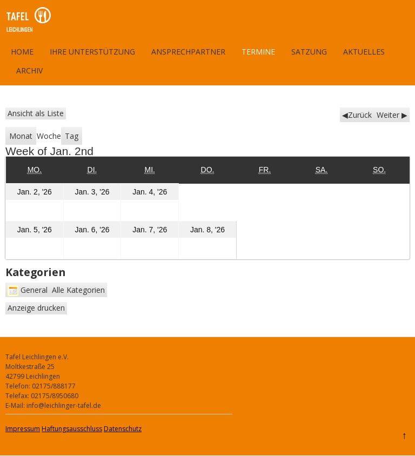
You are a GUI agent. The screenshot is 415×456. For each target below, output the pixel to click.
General (28, 290)
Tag (71, 136)
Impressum (22, 428)
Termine (258, 51)
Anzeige (36, 308)
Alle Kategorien (78, 290)
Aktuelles (364, 51)
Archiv (29, 70)
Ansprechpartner (188, 51)
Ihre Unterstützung (92, 51)
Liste (36, 113)
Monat (20, 136)
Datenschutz (123, 428)
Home (22, 51)
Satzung (309, 51)
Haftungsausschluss (72, 428)
